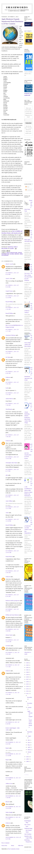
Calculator (8, 645)
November (29, 703)
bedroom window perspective (13, 600)
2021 (27, 670)
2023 (27, 665)
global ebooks (14, 254)
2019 (27, 674)
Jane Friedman (27, 834)
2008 (27, 761)
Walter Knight (9, 812)
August (29, 736)
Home (12, 845)
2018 (27, 677)
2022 (27, 667)
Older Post (20, 845)
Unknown (8, 377)
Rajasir (7, 748)
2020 (27, 672)
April (29, 747)
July (29, 740)
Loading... (26, 774)
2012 (27, 691)
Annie (7, 512)
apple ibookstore (12, 252)
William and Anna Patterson (12, 615)
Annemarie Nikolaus (10, 335)
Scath (7, 388)
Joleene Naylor (9, 635)
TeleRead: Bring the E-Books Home (28, 830)
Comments (28, 190)
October (29, 707)
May (29, 745)
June (29, 742)
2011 (27, 693)
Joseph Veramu (9, 291)
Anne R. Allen (9, 278)
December (29, 697)
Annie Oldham (9, 501)
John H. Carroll (9, 264)
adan (7, 475)
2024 (27, 662)
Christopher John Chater (11, 462)
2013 (27, 688)
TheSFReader (9, 409)
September (29, 732)
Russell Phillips (9, 301)
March (29, 749)
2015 (27, 684)
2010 (27, 756)
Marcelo (8, 801)
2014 (27, 686)
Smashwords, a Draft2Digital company (19, 10)
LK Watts (8, 357)
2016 (27, 681)
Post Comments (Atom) (13, 849)
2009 (27, 759)
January (29, 752)
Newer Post (4, 845)
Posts (27, 186)
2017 (27, 679)
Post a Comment (5, 843)
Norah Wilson (9, 556)
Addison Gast (9, 783)
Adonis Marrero (9, 398)
